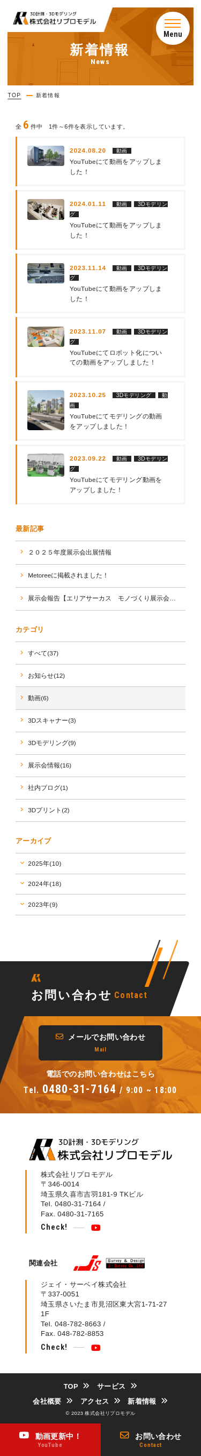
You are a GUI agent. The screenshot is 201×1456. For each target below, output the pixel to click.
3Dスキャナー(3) (52, 720)
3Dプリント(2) (48, 809)
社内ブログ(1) (48, 787)
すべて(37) (43, 653)
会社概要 (47, 1401)
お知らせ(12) (46, 675)
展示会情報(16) (49, 765)
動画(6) (38, 697)
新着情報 (142, 1401)
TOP (71, 1386)
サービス (111, 1386)
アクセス (94, 1401)
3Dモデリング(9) (52, 742)
